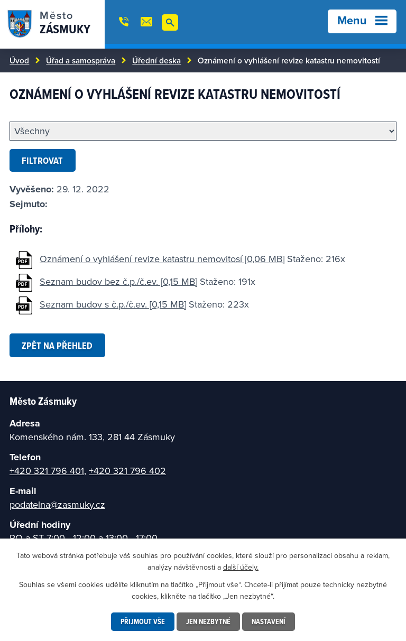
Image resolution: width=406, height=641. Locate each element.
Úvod (19, 60)
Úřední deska (156, 60)
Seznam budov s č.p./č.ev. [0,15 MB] (113, 304)
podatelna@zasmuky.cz (57, 504)
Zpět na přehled (57, 345)
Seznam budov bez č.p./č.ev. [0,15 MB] (118, 281)
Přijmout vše (143, 621)
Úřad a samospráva (80, 60)
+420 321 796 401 (47, 470)
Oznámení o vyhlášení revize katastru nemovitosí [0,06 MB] (162, 258)
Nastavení (268, 621)
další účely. (241, 567)
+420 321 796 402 (127, 470)
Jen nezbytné (208, 621)
